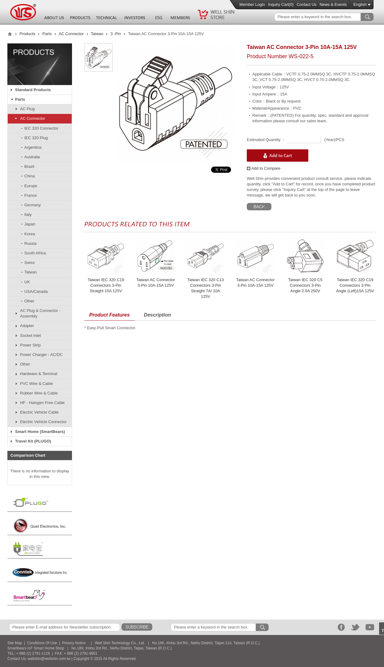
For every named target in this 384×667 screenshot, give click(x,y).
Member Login (252, 4)
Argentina (33, 147)
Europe (30, 186)
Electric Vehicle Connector (43, 421)
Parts (47, 33)
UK (27, 282)
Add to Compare (264, 168)
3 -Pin (115, 33)
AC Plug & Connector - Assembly (40, 313)
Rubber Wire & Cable (39, 393)
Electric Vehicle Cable (39, 412)
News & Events (333, 4)
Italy (28, 214)
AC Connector (71, 33)
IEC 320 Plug (36, 137)
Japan (29, 224)
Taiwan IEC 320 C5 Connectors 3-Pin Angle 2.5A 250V (305, 285)
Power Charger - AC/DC (41, 354)
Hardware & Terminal (38, 373)
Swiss (29, 262)
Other (29, 301)
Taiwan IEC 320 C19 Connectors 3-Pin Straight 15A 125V (106, 285)
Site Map (14, 643)
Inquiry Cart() (281, 4)
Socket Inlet (30, 335)
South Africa (35, 253)
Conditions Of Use (42, 643)
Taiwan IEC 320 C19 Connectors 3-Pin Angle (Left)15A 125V (355, 285)
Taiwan (97, 33)
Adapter (27, 325)
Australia (32, 157)
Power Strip (30, 345)
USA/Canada (36, 291)
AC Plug (27, 109)
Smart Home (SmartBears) (40, 431)
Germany (32, 205)
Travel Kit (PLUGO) (33, 441)
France (30, 195)
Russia (30, 243)
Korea (29, 234)
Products (27, 33)
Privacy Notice (74, 643)
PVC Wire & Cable (36, 383)
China (29, 176)
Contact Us (306, 4)
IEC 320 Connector (41, 128)
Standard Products (33, 89)
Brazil (29, 166)
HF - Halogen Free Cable (42, 402)
